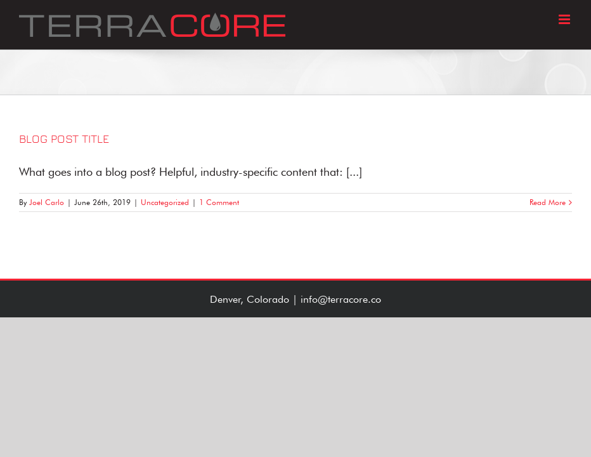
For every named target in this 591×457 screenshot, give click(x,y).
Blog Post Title (64, 138)
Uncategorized (165, 202)
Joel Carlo (46, 202)
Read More (547, 202)
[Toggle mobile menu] (565, 19)
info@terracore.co (341, 299)
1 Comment (219, 202)
